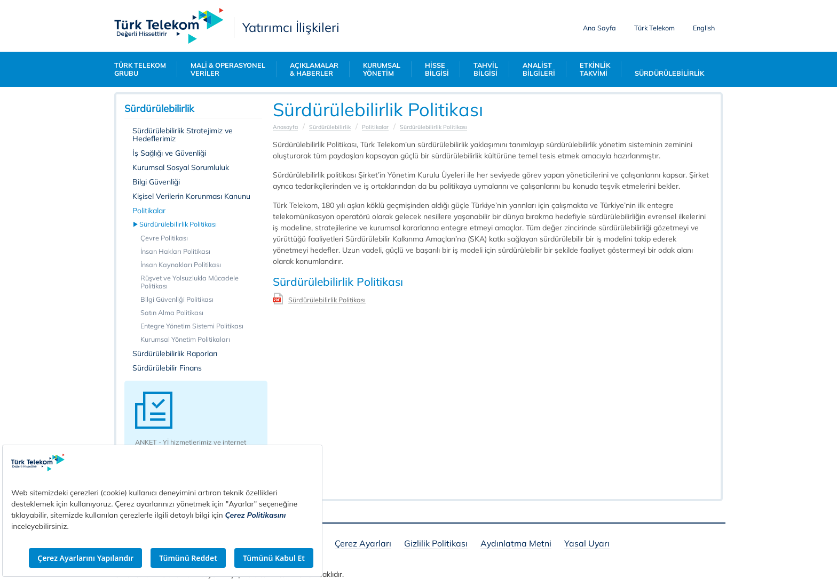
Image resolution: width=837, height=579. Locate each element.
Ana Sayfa (599, 27)
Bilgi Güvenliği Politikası (177, 299)
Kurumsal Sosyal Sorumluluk (180, 167)
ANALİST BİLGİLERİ (539, 69)
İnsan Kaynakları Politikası (180, 264)
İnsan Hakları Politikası (175, 251)
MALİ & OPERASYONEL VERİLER (228, 69)
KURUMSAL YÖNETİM (381, 69)
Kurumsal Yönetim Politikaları (185, 339)
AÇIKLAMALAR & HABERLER (314, 69)
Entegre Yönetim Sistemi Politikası (191, 325)
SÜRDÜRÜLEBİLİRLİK (669, 73)
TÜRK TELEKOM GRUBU (140, 69)
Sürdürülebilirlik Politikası (178, 224)
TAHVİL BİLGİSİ (485, 69)
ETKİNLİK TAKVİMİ (595, 69)
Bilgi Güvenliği (156, 182)
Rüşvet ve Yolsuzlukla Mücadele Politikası (189, 282)
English (704, 27)
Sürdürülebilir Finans (167, 368)
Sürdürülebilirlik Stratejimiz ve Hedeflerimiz (182, 134)
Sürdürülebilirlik (330, 127)
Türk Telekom (654, 27)
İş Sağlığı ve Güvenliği (169, 153)
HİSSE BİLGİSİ (437, 69)
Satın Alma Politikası (171, 312)
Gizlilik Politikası (436, 544)
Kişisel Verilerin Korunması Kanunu (191, 196)
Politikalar (148, 210)
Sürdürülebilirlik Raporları (174, 353)
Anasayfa (285, 127)
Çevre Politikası (164, 238)
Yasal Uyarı (587, 544)
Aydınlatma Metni (515, 544)
